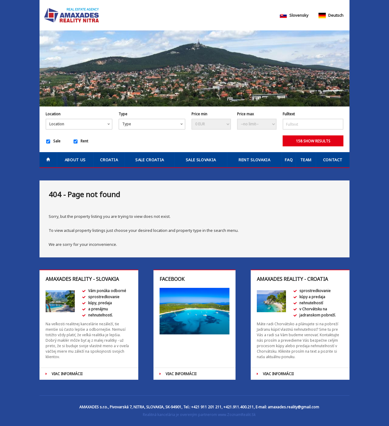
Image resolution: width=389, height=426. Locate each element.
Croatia (109, 159)
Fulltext (289, 114)
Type (123, 114)
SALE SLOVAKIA (201, 159)
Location (53, 114)
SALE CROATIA (149, 159)
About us (75, 159)
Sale (53, 141)
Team (306, 159)
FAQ (289, 159)
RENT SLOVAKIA (254, 159)
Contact (333, 159)
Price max (245, 114)
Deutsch (330, 15)
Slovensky (294, 15)
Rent (81, 141)
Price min (199, 114)
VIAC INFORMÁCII (67, 373)
